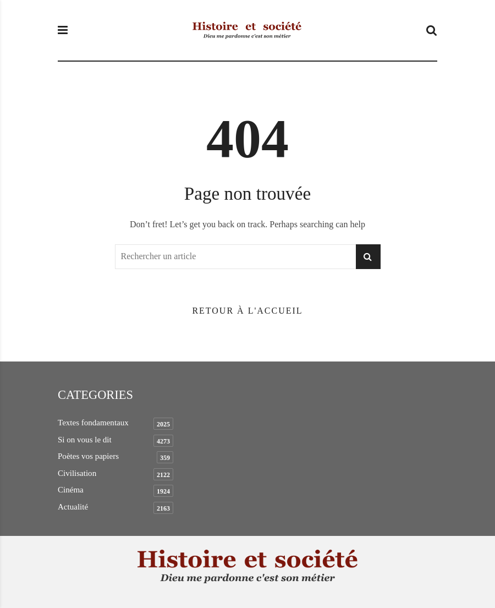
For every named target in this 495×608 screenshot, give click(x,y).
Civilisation (77, 473)
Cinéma (71, 489)
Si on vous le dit (85, 439)
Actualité (73, 506)
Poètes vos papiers (88, 456)
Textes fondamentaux (93, 422)
